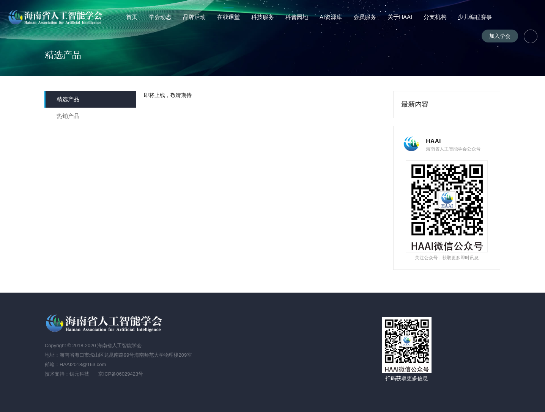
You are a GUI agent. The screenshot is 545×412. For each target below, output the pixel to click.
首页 (131, 17)
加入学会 (499, 36)
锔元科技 (79, 374)
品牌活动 (194, 17)
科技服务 (262, 17)
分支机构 (435, 17)
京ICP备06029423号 (120, 374)
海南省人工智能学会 (56, 17)
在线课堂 (228, 17)
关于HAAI (399, 17)
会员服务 (364, 17)
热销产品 (68, 116)
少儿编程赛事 (475, 17)
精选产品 (68, 99)
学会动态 (160, 17)
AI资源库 (331, 17)
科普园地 (296, 17)
